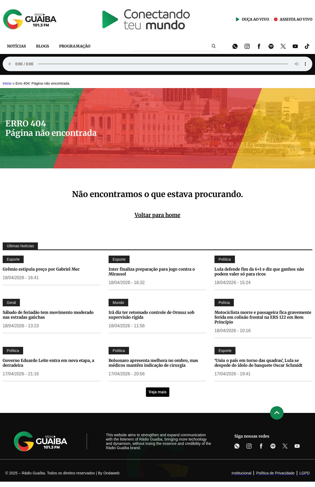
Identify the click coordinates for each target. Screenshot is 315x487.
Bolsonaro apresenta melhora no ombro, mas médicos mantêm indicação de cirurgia (153, 363)
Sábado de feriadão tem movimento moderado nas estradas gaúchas (48, 315)
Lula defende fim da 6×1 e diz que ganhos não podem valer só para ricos (259, 272)
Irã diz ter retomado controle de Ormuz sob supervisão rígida (151, 315)
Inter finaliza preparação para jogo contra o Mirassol (152, 272)
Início (7, 83)
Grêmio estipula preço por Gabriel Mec (41, 269)
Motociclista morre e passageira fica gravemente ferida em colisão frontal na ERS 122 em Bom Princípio (262, 317)
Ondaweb (111, 473)
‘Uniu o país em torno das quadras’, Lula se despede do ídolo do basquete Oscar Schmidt (258, 363)
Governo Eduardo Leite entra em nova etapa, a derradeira (48, 363)
